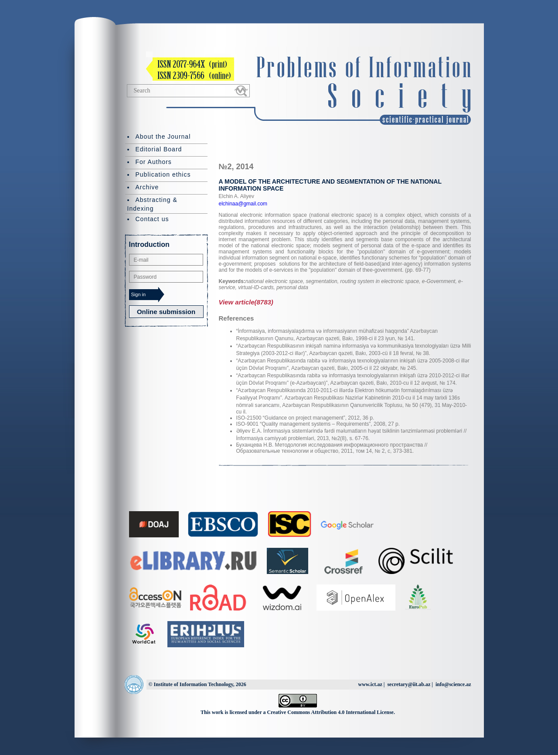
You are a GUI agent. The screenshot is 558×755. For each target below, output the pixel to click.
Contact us (152, 218)
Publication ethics (163, 174)
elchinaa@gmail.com (243, 204)
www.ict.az (370, 684)
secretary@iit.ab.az (408, 684)
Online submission (166, 311)
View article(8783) (246, 302)
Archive (147, 187)
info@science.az (453, 684)
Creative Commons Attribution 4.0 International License (330, 712)
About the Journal (163, 136)
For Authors (154, 161)
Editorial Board (159, 149)
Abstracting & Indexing (152, 204)
